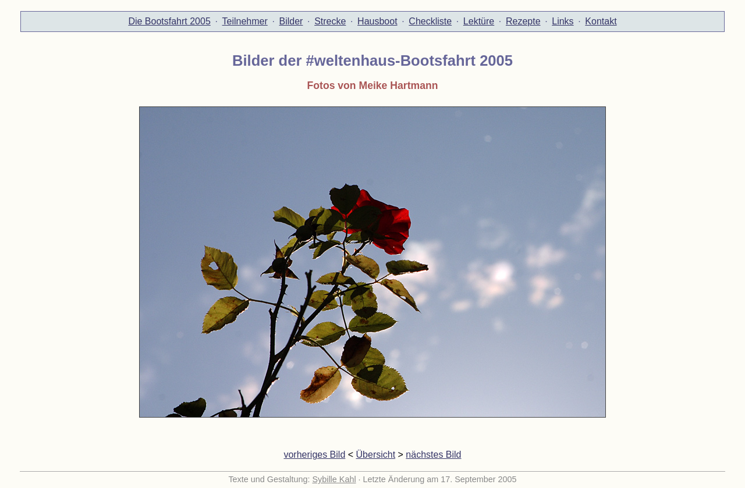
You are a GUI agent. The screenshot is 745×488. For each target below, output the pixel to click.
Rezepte (523, 21)
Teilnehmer (245, 21)
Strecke (330, 21)
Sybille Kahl (334, 479)
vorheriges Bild (314, 454)
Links (562, 21)
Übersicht (376, 454)
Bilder (291, 21)
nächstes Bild (433, 454)
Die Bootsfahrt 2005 (169, 21)
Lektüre (478, 21)
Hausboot (377, 21)
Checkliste (430, 21)
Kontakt (600, 21)
